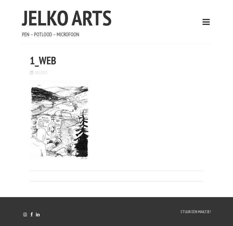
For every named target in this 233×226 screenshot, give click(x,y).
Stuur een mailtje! (196, 211)
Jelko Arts (67, 17)
